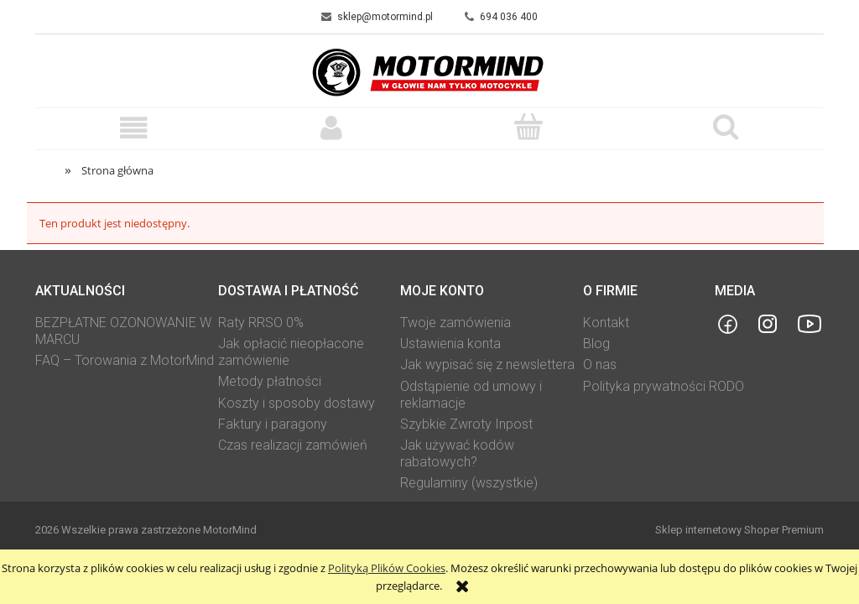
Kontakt (606, 323)
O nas (600, 364)
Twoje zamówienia (455, 323)
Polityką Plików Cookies (386, 567)
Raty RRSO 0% (261, 323)
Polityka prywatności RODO (663, 386)
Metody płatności (269, 381)
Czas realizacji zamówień (292, 445)
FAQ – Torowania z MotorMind (124, 360)
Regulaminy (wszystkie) (469, 483)
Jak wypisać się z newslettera (487, 364)
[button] (133, 128)
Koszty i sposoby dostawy (296, 403)
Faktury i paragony (272, 424)
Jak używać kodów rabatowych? (457, 453)
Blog (596, 343)
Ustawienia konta (450, 343)
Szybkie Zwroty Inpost (466, 424)
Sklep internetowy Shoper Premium (739, 529)
